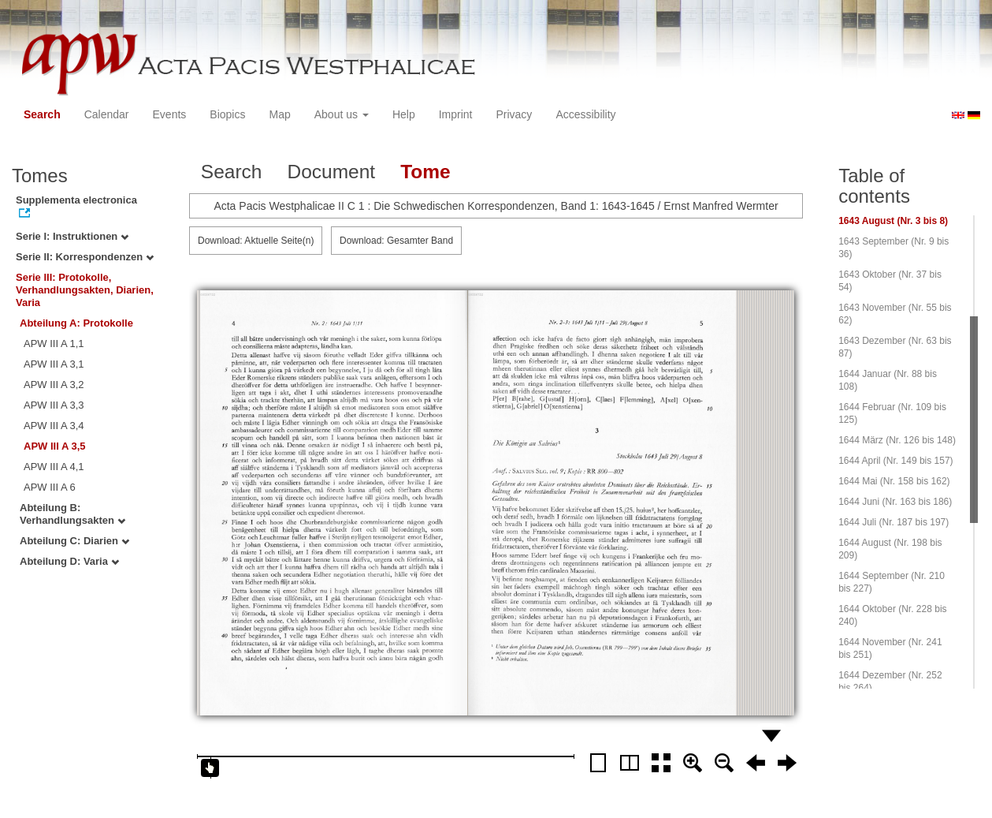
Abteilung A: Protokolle (76, 323)
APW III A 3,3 (54, 405)
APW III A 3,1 (54, 364)
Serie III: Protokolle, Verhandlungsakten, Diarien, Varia (85, 289)
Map (279, 114)
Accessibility (585, 114)
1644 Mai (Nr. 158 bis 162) (893, 481)
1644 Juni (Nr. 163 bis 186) (895, 501)
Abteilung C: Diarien (74, 541)
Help (403, 114)
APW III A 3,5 (55, 446)
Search (42, 114)
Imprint (456, 114)
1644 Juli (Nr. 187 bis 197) (893, 522)
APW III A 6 (50, 487)
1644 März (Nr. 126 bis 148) (897, 440)
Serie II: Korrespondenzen (85, 257)
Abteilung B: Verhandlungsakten (72, 514)
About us (341, 114)
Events (170, 114)
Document (331, 171)
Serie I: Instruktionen (72, 236)
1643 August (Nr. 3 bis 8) (893, 220)
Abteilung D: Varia (69, 561)
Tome (425, 171)
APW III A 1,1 (54, 343)
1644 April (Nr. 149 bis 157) (895, 460)
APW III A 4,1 (54, 466)
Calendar (106, 114)
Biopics (227, 114)
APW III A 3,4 (54, 425)
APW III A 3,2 (54, 384)
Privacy (514, 114)
